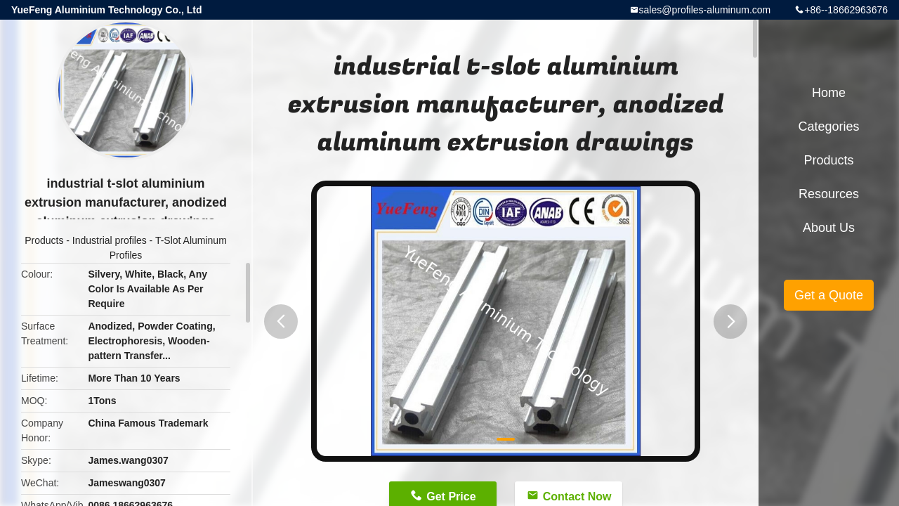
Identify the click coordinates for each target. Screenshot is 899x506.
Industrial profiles (109, 240)
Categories (828, 126)
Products (44, 240)
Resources (829, 194)
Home (829, 93)
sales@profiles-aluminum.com (705, 9)
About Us (829, 228)
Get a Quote (828, 295)
